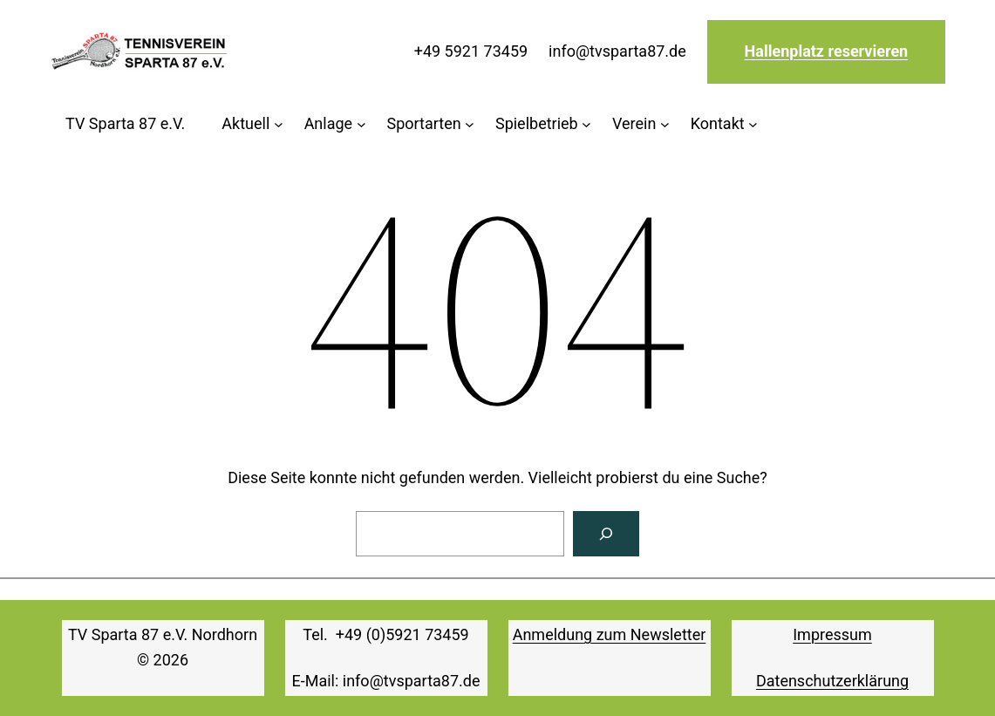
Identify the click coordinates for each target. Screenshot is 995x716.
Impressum (832, 634)
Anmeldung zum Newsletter (609, 634)
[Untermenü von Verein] (641, 124)
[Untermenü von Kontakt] (724, 124)
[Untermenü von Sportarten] (430, 124)
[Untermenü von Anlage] (335, 124)
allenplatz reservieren (831, 51)
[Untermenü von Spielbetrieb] (543, 124)
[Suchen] (606, 533)
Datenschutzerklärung (832, 681)
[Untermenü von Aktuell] (252, 124)
